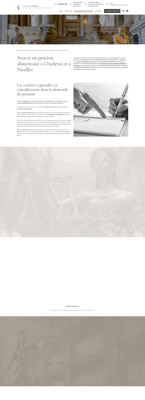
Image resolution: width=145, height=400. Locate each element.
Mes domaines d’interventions (83, 11)
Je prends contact (112, 11)
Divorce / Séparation (88, 310)
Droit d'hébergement (55, 310)
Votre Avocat (68, 11)
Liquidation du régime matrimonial (72, 310)
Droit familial (51, 50)
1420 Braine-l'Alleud (96, 5)
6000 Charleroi (77, 5)
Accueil (60, 11)
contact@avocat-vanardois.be (119, 5)
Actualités (98, 11)
